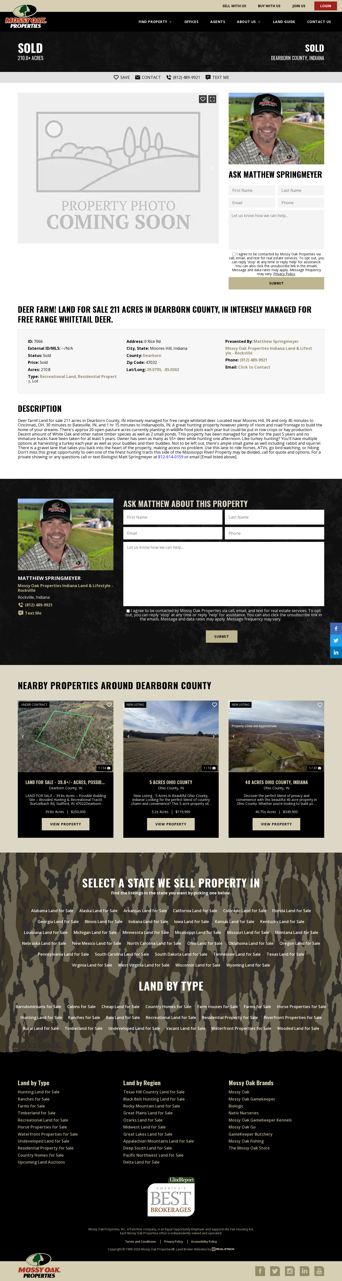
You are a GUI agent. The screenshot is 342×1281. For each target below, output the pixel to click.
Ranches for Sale (84, 1017)
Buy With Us (269, 5)
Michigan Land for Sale (95, 932)
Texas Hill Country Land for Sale (154, 1092)
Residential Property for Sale (230, 1017)
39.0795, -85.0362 (163, 369)
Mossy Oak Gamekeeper (252, 1099)
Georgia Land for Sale (58, 921)
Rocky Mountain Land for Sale (151, 1106)
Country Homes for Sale (169, 1006)
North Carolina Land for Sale (154, 943)
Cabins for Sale (81, 1006)
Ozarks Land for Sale (143, 1120)
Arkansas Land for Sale (145, 910)
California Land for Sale (195, 910)
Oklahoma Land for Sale (251, 943)
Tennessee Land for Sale (237, 954)
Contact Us (319, 21)
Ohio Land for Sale (204, 943)
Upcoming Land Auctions (41, 1162)
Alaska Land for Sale (98, 910)
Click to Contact (254, 367)
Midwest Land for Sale (144, 1127)
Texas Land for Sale (285, 954)
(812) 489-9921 (253, 360)
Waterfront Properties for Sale (241, 1028)
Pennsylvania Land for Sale (63, 954)
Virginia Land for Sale (92, 965)
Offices (191, 21)
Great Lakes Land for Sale (147, 1134)
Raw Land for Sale (123, 1017)
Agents (217, 21)
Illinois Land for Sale (104, 921)
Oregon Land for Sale (299, 943)
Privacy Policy (284, 273)
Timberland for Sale (84, 1028)
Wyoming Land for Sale (248, 965)
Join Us (298, 5)
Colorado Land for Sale (244, 910)
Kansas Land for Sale (234, 921)
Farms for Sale (257, 1006)
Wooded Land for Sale (298, 1028)
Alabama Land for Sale (52, 910)
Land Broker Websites (191, 1249)
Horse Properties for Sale (301, 1006)
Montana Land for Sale (296, 932)
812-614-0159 (170, 457)
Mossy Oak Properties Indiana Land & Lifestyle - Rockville (268, 350)
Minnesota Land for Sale (146, 932)
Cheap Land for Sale (121, 1006)
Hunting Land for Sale (41, 1017)
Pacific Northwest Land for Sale (153, 1155)
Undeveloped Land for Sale (134, 1028)
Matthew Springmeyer (276, 341)
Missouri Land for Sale (248, 932)
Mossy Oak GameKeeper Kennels (260, 1120)
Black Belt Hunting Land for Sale (154, 1099)
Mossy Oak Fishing (246, 1141)
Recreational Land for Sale (171, 1017)
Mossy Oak (239, 1092)
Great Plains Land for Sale (148, 1113)
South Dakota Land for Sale (181, 954)
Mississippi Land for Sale (198, 932)
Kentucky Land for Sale (282, 921)
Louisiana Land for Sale (46, 932)
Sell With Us (234, 5)
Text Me (30, 613)
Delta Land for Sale (141, 1162)
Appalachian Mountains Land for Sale (158, 1141)
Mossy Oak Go (242, 1127)
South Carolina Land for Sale (122, 954)
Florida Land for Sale (291, 910)
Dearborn (152, 355)
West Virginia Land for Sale (144, 965)
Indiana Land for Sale (148, 921)
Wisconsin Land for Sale (197, 965)
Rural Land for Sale (41, 1028)
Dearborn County (289, 58)
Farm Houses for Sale (217, 1006)
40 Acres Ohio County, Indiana (276, 782)
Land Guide (284, 21)
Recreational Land (58, 376)
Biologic (236, 1106)
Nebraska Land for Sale (44, 943)
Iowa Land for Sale (191, 921)
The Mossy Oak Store (249, 1148)
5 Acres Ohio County (171, 782)
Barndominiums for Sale (38, 1006)
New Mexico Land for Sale (96, 943)
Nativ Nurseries (244, 1113)
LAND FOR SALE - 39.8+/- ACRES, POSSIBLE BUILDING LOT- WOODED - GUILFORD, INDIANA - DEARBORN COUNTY (65, 782)
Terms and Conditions (140, 1241)
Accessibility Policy (204, 1241)
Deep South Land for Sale (147, 1148)
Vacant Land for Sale (185, 1028)
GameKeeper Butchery (251, 1134)
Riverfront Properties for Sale (293, 1017)
